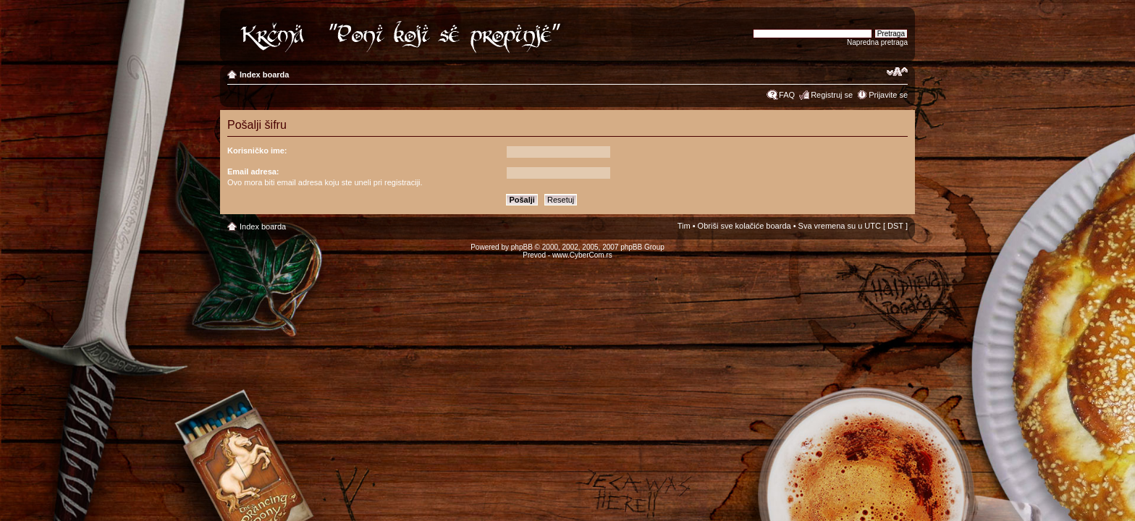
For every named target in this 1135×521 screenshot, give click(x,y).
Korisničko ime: (257, 150)
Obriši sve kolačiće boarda (744, 225)
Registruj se (832, 94)
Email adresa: (253, 171)
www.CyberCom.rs (582, 255)
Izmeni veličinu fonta (897, 71)
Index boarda (264, 74)
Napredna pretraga (877, 42)
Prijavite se (888, 94)
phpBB (522, 247)
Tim (684, 225)
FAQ (787, 94)
